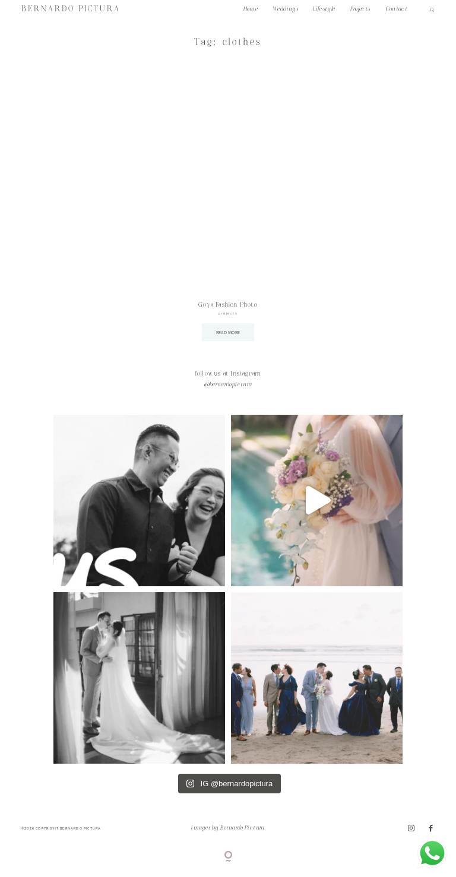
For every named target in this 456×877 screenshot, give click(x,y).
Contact (396, 9)
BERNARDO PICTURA (71, 9)
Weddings (285, 9)
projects (228, 313)
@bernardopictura (228, 385)
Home (250, 9)
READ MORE (228, 332)
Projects (360, 9)
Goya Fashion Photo (227, 305)
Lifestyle (324, 9)
